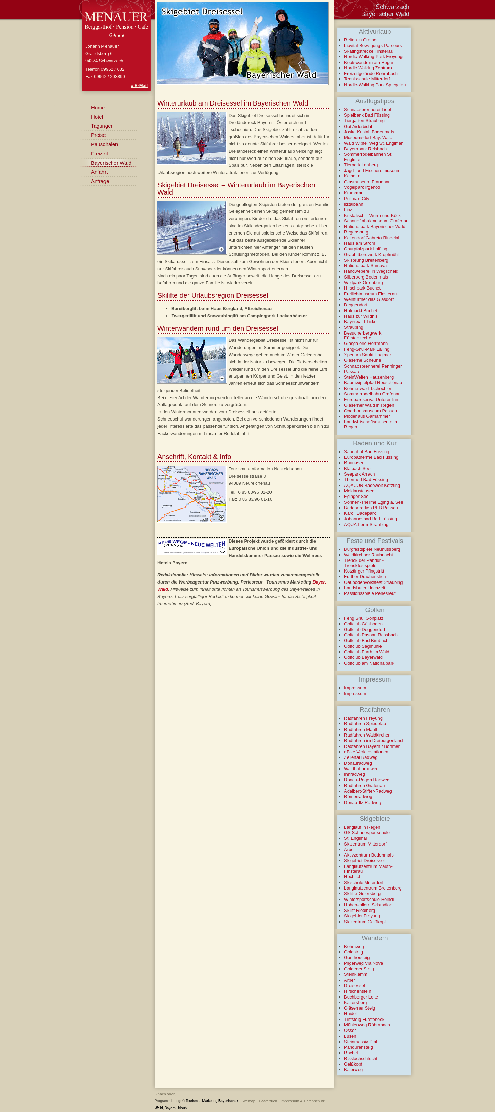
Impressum (355, 687)
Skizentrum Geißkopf (365, 921)
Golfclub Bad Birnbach (366, 640)
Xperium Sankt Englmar (367, 354)
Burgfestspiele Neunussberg (372, 549)
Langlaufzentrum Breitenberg (373, 888)
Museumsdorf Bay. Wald (368, 137)
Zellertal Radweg (361, 757)
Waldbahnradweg (361, 768)
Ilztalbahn (353, 204)
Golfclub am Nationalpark (369, 663)
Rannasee (354, 462)
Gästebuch (268, 1101)
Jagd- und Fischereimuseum (372, 170)
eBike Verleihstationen (366, 751)
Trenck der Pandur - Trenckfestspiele (364, 563)
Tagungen (102, 126)
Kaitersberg (355, 1002)
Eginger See (356, 496)
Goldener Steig (359, 968)
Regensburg (356, 232)
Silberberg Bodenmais (366, 277)
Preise (98, 135)
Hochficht (353, 876)
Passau (351, 371)
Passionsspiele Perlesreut (370, 593)
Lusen (350, 1036)
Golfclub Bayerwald (363, 657)
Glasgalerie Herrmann (366, 343)
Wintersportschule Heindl (369, 899)
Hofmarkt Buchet (360, 310)
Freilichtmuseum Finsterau (370, 293)
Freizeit (99, 153)
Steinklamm (355, 974)
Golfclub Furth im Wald (366, 651)
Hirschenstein (357, 991)
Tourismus (193, 1101)
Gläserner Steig (359, 1008)
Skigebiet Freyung (362, 915)
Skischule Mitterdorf (363, 882)
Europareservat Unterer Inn (371, 399)
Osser (350, 1030)
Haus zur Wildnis (361, 316)
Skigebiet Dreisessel (364, 860)
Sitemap (248, 1101)
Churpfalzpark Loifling (365, 248)
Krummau (353, 192)
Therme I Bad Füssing (366, 479)
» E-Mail (139, 85)
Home (98, 107)
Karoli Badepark (360, 513)
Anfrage (100, 181)
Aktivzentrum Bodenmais (369, 855)
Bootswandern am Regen (369, 62)
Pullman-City (357, 198)
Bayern (170, 1108)
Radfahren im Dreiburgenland (373, 740)
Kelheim (352, 175)
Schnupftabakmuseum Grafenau (376, 221)
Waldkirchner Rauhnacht (368, 554)
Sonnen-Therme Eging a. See (373, 502)
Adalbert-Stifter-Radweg (368, 791)
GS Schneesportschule (367, 832)
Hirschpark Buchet (362, 288)
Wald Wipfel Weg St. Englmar (373, 143)
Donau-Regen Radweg (366, 779)
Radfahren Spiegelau (365, 723)
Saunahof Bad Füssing (366, 451)
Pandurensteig (358, 1047)
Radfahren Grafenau (364, 785)
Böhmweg (354, 946)
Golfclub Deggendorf (364, 629)
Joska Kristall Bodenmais (369, 131)
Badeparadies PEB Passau (371, 507)
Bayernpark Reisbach (365, 148)
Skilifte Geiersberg (362, 893)
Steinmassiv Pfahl (362, 1041)
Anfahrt (99, 172)
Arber (349, 849)
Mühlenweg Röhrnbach (367, 1024)
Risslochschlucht (360, 1058)
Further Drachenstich (365, 576)
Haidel (350, 1013)
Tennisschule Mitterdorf (367, 78)
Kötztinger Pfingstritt (364, 571)
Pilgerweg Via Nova (363, 963)
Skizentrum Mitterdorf (365, 844)
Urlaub (182, 1108)
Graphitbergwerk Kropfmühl (371, 254)
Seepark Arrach (359, 474)
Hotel (97, 117)
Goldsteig (353, 952)
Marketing (209, 1101)
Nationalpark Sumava (365, 265)
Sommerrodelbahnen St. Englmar (368, 157)
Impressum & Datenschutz (302, 1101)
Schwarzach (392, 6)
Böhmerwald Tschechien (368, 388)
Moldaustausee (359, 490)
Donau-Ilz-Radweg (362, 802)
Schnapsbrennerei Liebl (367, 109)
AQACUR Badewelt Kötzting (372, 485)
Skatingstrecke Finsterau (368, 51)
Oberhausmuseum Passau (370, 410)
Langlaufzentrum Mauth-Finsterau (368, 869)
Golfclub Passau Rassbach (371, 634)
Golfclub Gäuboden (363, 623)
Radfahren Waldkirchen (367, 735)
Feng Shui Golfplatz (363, 618)
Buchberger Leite (361, 997)
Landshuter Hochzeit (364, 587)
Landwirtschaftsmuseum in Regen (370, 424)
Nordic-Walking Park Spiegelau (375, 84)
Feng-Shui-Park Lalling (366, 349)
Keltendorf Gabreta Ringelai (371, 237)
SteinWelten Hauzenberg (369, 377)
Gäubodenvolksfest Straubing (373, 582)
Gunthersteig (357, 957)
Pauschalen (104, 144)
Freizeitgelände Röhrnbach (371, 73)
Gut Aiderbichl (358, 126)
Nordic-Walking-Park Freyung (373, 56)
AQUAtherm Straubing (366, 524)
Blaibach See (357, 468)
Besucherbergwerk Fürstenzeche (362, 335)
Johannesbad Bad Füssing (370, 518)
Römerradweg (358, 796)
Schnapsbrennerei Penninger (373, 366)
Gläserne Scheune (362, 360)
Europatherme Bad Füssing (371, 457)
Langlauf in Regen (362, 827)
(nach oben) (166, 1094)
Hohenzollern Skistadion (368, 904)
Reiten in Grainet (361, 39)
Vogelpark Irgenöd (362, 187)
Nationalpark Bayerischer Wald (374, 226)
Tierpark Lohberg (361, 164)
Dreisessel (354, 985)
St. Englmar (355, 838)
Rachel (351, 1052)
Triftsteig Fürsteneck (364, 1019)
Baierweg (353, 1069)
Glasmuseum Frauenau (367, 181)
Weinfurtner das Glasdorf (369, 299)
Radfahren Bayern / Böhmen (372, 746)
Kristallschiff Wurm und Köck (372, 215)
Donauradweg (358, 763)
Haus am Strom (359, 243)
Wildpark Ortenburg (363, 282)
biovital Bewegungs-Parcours (373, 45)
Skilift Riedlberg (359, 910)
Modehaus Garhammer (367, 416)
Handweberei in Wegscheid (371, 271)
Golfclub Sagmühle (363, 646)
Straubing (353, 327)
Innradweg (354, 774)
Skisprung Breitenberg (366, 260)
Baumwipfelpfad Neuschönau (373, 382)
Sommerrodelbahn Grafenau (372, 393)
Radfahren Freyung (363, 718)
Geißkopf (353, 1064)
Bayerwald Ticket (361, 321)
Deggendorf (355, 304)
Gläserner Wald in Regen (369, 405)
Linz (348, 209)
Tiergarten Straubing (364, 120)
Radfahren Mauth (361, 729)
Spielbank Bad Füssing (367, 115)
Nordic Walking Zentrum (368, 67)
